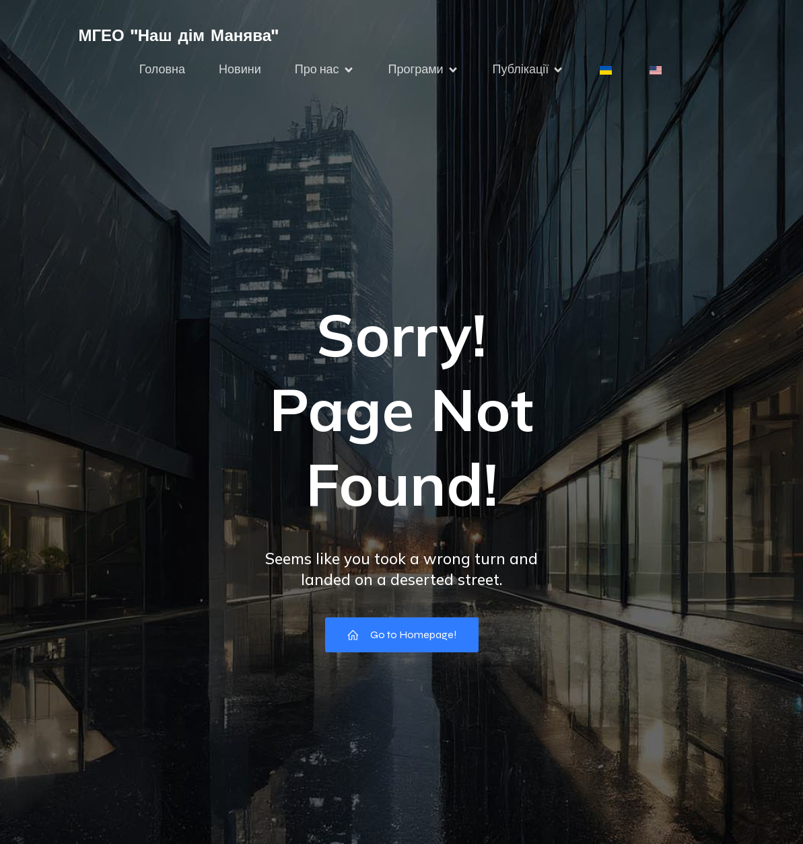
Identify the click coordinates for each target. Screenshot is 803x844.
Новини (240, 69)
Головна (162, 69)
